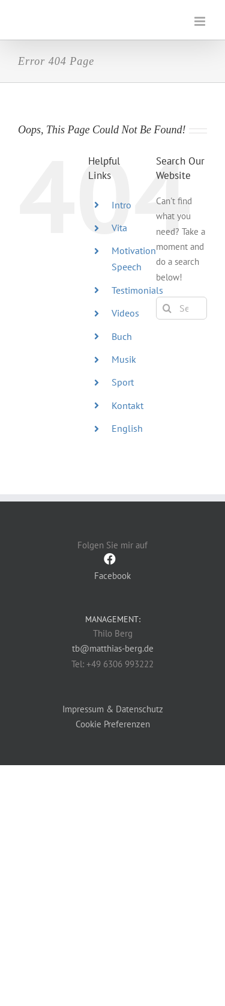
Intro (121, 205)
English (127, 428)
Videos (125, 313)
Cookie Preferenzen (113, 724)
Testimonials (137, 290)
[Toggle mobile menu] (200, 21)
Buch (122, 336)
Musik (124, 359)
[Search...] (181, 308)
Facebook (112, 567)
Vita (119, 228)
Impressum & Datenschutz (112, 709)
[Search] (167, 308)
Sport (123, 382)
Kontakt (127, 405)
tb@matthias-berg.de (113, 648)
